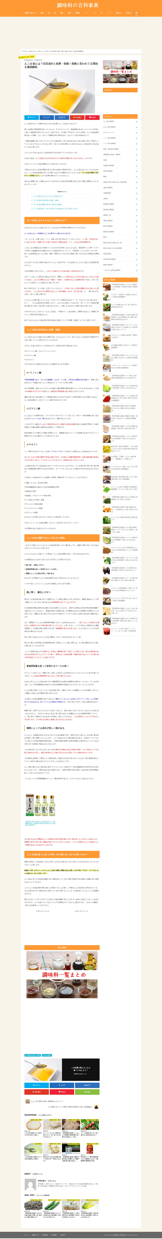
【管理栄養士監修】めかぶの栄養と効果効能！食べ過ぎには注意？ (124, 497)
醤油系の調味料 (108, 231)
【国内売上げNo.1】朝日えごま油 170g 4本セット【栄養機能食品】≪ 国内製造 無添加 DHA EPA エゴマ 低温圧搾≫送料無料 (40, 823)
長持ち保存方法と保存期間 (112, 247)
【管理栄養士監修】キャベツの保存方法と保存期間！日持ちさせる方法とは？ (124, 538)
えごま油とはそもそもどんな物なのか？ (47, 197)
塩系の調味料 (108, 171)
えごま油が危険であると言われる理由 (47, 205)
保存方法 (118, 13)
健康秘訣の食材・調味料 (33, 1055)
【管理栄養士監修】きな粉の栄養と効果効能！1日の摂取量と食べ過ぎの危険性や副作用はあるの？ (124, 316)
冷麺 (104, 160)
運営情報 (45, 1236)
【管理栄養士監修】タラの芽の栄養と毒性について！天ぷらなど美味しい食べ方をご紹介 (124, 528)
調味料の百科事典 (119, 1236)
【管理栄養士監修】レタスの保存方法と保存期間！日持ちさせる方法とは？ (124, 386)
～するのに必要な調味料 (111, 269)
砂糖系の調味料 (108, 203)
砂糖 (41, 13)
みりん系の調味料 (109, 127)
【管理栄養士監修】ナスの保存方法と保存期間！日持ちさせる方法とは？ (124, 568)
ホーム (26, 1236)
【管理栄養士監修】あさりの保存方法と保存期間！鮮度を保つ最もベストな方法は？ (124, 619)
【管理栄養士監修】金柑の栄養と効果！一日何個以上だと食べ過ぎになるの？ (124, 508)
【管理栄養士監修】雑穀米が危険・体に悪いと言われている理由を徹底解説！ (124, 417)
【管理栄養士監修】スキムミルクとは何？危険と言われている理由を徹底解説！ (124, 356)
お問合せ (128, 13)
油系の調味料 (47, 1055)
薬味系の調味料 (108, 209)
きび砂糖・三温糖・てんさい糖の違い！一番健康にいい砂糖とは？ (123, 456)
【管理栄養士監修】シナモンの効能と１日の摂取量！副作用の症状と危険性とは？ (124, 285)
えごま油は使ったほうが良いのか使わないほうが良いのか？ (55, 209)
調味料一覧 (107, 214)
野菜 (104, 236)
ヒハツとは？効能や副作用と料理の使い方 (124, 517)
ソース (86, 13)
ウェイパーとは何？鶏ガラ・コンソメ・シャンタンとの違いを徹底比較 (123, 628)
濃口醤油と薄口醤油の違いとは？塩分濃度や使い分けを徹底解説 (124, 477)
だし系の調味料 (108, 122)
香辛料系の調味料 (109, 258)
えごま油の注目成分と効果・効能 (45, 201)
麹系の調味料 (108, 263)
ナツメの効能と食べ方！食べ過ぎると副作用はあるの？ (124, 305)
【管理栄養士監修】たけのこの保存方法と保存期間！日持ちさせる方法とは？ (124, 437)
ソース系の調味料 (109, 138)
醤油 (61, 13)
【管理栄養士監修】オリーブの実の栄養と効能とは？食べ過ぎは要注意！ (124, 578)
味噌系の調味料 (108, 165)
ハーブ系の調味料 (109, 144)
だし (94, 13)
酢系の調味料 (108, 225)
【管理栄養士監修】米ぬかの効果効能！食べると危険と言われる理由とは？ (123, 407)
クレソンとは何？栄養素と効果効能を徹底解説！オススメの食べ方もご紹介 (124, 487)
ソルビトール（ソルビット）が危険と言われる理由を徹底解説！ (124, 365)
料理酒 (78, 13)
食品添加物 (107, 253)
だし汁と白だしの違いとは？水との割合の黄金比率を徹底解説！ (124, 467)
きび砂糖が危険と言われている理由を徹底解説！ (124, 345)
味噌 (69, 13)
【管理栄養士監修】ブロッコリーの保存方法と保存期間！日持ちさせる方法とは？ (124, 559)
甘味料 (105, 198)
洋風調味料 (107, 193)
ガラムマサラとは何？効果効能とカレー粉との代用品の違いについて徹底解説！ (124, 549)
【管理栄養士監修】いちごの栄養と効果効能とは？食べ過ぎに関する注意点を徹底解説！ (124, 397)
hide (64, 192)
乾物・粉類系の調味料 (111, 149)
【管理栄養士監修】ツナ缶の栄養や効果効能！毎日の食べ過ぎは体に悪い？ (124, 426)
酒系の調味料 (108, 220)
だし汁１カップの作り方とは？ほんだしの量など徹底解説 (124, 598)
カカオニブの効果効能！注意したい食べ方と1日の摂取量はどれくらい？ (124, 588)
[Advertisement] (81, 33)
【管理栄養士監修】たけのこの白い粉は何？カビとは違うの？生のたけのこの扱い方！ (124, 609)
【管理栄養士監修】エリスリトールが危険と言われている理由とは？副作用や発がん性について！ (124, 326)
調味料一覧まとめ (30, 13)
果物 (104, 176)
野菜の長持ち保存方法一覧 (112, 242)
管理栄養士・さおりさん (47, 1181)
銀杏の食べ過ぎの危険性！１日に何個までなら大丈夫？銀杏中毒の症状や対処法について (124, 447)
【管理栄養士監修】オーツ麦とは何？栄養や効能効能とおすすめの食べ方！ (124, 375)
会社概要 (53, 1236)
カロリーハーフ (108, 133)
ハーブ (109, 13)
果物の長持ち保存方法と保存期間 (115, 182)
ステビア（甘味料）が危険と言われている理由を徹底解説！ (124, 294)
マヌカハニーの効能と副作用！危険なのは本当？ (124, 335)
